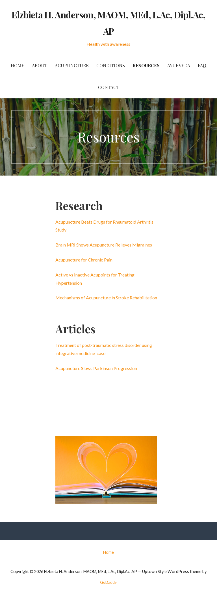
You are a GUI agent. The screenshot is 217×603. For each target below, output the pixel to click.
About (39, 65)
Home (17, 65)
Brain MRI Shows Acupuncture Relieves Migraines (103, 244)
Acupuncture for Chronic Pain (83, 259)
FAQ (202, 65)
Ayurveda (178, 65)
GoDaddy (108, 582)
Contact (108, 87)
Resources (146, 65)
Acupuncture (72, 65)
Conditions (110, 65)
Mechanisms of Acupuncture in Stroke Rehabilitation (106, 297)
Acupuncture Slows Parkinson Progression (96, 368)
